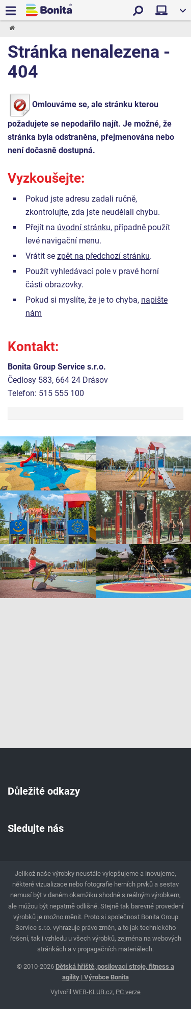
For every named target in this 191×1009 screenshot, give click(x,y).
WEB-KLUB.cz (93, 992)
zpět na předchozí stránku (103, 256)
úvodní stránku (84, 227)
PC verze (128, 992)
